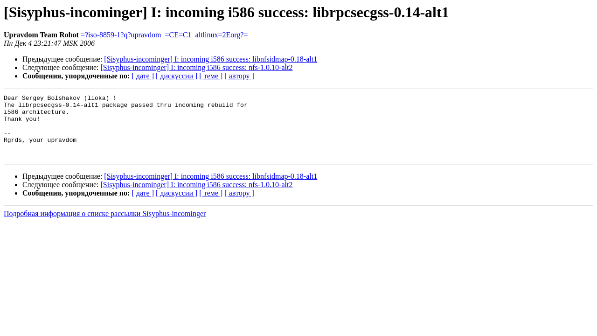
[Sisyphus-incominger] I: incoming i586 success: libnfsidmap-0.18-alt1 (210, 59)
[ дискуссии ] (176, 76)
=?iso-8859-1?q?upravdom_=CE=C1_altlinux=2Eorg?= (164, 35)
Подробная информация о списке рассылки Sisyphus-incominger (105, 226)
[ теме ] (210, 76)
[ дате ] (143, 76)
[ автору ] (239, 76)
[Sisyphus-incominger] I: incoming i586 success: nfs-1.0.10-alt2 (197, 67)
